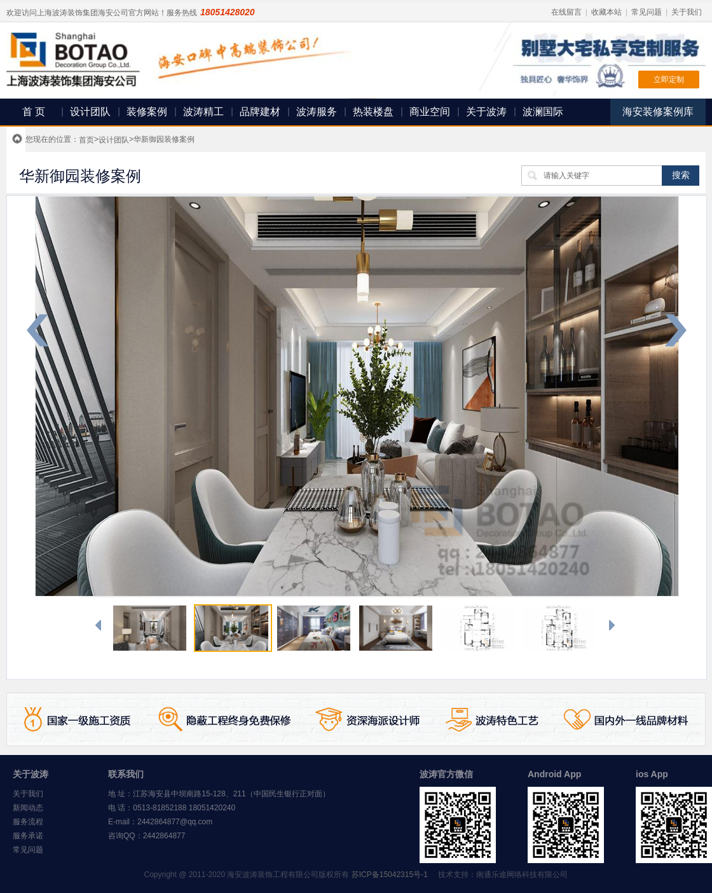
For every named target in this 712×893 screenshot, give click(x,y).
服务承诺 (28, 835)
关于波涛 (486, 111)
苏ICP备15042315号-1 (390, 874)
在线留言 (566, 12)
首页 (86, 139)
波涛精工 (203, 111)
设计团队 (90, 111)
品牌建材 (260, 111)
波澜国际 (543, 111)
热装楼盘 (373, 111)
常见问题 (646, 12)
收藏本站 (606, 12)
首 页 (33, 111)
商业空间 (429, 111)
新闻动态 (28, 807)
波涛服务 (316, 111)
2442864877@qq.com (174, 821)
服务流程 (28, 821)
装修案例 (147, 111)
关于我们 (686, 12)
